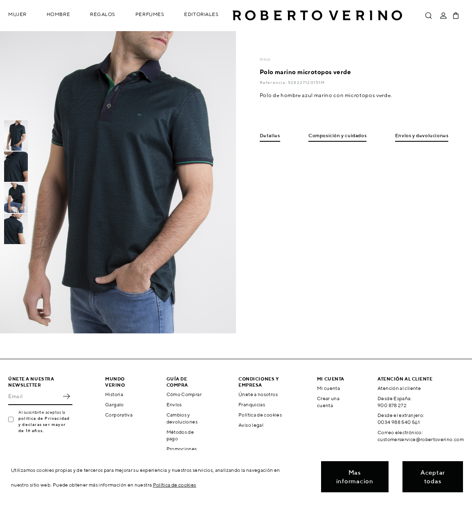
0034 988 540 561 (399, 422)
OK (66, 396)
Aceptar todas (432, 477)
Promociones (181, 449)
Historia (114, 394)
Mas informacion (354, 477)
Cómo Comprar (184, 394)
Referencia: (274, 82)
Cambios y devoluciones (182, 418)
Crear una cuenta (328, 401)
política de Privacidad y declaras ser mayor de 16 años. (44, 424)
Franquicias (251, 404)
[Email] (34, 396)
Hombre (58, 14)
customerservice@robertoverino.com (421, 439)
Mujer (17, 14)
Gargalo (114, 404)
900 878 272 (392, 405)
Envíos (174, 404)
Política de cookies (260, 415)
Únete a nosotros (258, 394)
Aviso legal (250, 425)
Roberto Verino (317, 15)
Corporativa (119, 415)
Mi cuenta (328, 388)
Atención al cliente (399, 388)
